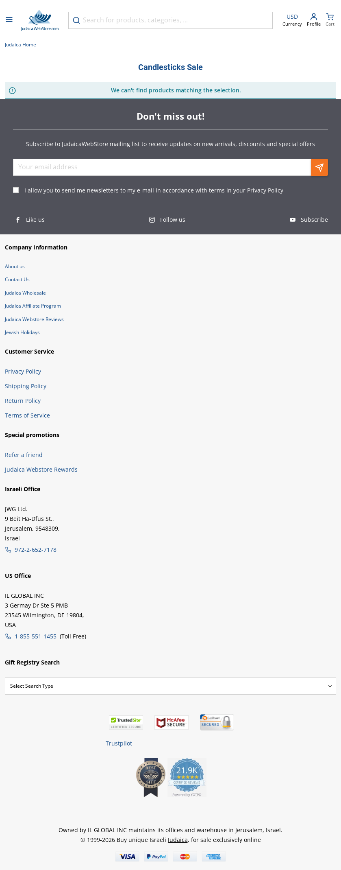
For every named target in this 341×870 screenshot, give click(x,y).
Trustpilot (119, 743)
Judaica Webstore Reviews (34, 319)
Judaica (178, 840)
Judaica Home (20, 44)
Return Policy (23, 400)
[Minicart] (330, 20)
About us (15, 266)
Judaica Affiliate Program (33, 305)
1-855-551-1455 (35, 636)
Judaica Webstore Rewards (41, 469)
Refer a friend (24, 455)
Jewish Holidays (22, 332)
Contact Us (17, 279)
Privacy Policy (265, 190)
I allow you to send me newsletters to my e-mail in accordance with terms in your (153, 190)
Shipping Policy (25, 386)
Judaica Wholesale (25, 292)
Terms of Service (27, 415)
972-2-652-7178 (35, 549)
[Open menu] (9, 20)
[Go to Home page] (40, 20)
